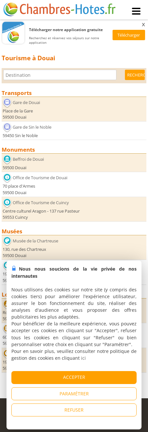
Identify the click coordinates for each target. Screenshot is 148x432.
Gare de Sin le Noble (32, 127)
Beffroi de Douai (28, 159)
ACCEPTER (74, 377)
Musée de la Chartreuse (35, 241)
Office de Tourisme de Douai (40, 178)
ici (83, 358)
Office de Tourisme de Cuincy (41, 202)
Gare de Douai (26, 102)
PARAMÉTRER (74, 394)
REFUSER (74, 410)
